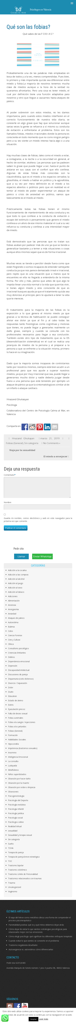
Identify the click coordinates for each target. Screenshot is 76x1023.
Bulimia (11, 630)
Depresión (12, 669)
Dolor (10, 690)
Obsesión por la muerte (18, 786)
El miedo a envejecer (55, 456)
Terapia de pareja (16, 855)
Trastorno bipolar (16, 868)
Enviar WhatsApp (42, 559)
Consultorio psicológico (18, 651)
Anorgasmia (13, 612)
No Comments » (51, 443)
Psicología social (15, 821)
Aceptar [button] (33, 1019)
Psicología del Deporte (18, 803)
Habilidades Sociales (17, 743)
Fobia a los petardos (17, 730)
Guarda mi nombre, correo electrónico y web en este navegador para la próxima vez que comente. (38, 523)
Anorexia (12, 608)
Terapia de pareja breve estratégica (23, 860)
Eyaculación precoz (16, 712)
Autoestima (13, 625)
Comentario (9, 474)
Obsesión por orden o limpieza (21, 790)
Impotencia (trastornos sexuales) (22, 751)
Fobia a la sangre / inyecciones (21, 725)
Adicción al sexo (15, 591)
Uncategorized (14, 890)
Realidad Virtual (15, 829)
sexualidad (12, 834)
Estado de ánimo (15, 703)
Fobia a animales (15, 721)
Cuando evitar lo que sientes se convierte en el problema (34, 944)
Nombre (7, 505)
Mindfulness (13, 773)
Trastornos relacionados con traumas (25, 881)
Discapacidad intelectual (18, 673)
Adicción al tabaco (16, 595)
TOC (10, 864)
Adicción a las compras (18, 578)
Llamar (21, 559)
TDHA (10, 851)
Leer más (43, 1019)
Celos (10, 634)
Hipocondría (13, 747)
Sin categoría (31, 443)
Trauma (11, 886)
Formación (13, 738)
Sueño (11, 847)
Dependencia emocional (19, 664)
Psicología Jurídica (16, 816)
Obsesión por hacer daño (19, 782)
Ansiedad (12, 617)
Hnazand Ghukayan (23, 438)
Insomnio (12, 756)
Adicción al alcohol (16, 582)
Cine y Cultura (14, 643)
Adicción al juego (15, 586)
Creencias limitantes (17, 656)
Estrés (11, 708)
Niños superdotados (17, 777)
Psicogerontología (16, 799)
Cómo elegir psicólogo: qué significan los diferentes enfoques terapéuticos (42, 939)
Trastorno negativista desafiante (23, 948)
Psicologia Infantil (16, 812)
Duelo (10, 695)
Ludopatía (12, 769)
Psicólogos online (16, 825)
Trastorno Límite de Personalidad (23, 877)
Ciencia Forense (15, 638)
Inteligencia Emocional (18, 760)
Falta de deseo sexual (17, 717)
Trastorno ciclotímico (17, 873)
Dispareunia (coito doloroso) (20, 682)
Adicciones (12, 599)
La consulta (13, 764)
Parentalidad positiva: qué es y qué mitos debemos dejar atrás (36, 928)
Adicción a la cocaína (17, 573)
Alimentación (14, 604)
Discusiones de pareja (18, 677)
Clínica (11, 647)
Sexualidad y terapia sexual (20, 838)
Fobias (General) (14, 443)
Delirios (11, 660)
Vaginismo (12, 894)
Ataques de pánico (16, 621)
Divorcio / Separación (17, 686)
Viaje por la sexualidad (22, 450)
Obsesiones (13, 795)
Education (12, 699)
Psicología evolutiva (17, 808)
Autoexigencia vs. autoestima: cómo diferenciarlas (31, 952)
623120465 (21, 966)
